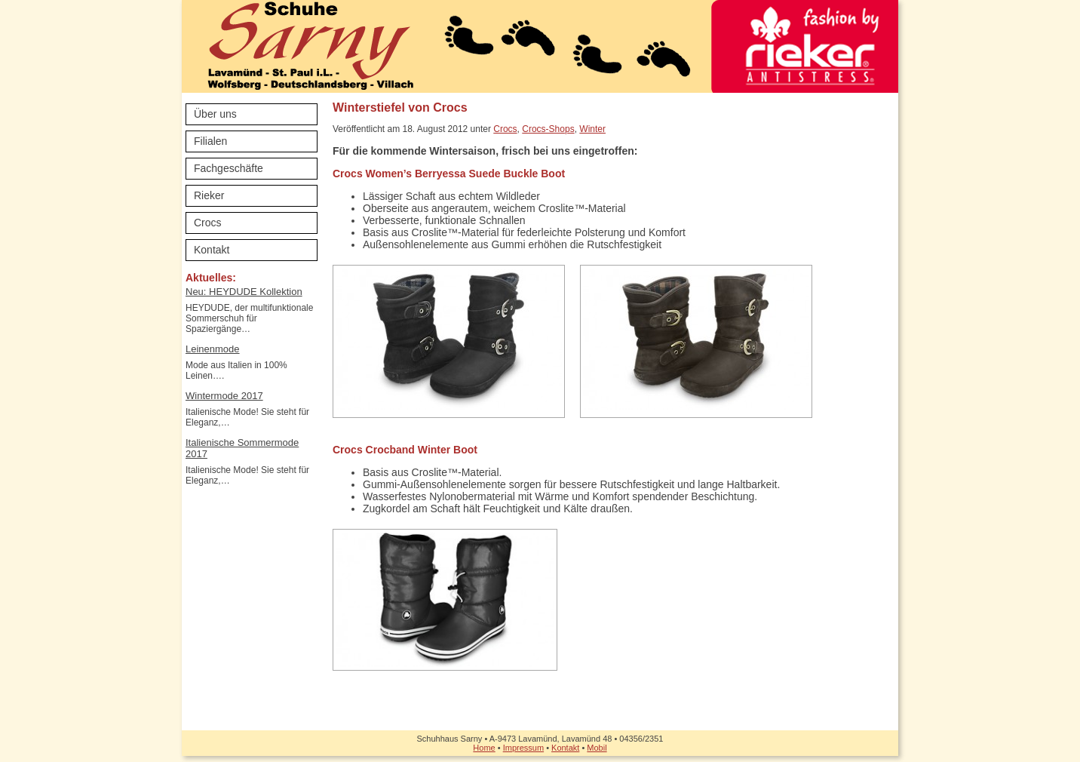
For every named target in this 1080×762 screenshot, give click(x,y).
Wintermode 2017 (224, 395)
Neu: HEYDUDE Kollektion (244, 291)
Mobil (596, 747)
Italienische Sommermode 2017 (242, 448)
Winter (592, 129)
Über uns (215, 114)
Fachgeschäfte (228, 168)
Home (484, 747)
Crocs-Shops (548, 129)
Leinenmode (213, 349)
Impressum (523, 747)
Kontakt (211, 250)
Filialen (210, 141)
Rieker (209, 195)
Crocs (208, 223)
